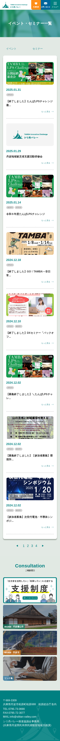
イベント (11, 48)
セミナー (37, 48)
